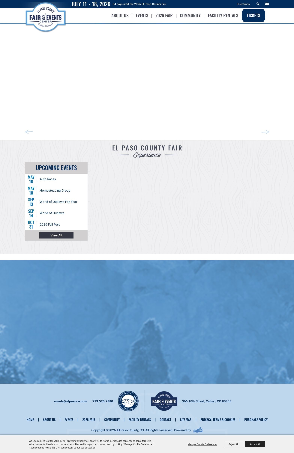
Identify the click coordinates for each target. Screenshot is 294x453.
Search (258, 3)
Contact (165, 417)
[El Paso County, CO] (46, 23)
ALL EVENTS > (56, 233)
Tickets (253, 15)
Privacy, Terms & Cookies (217, 417)
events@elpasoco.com (70, 399)
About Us (119, 15)
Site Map (185, 417)
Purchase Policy (256, 417)
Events (142, 15)
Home (30, 417)
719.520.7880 (102, 399)
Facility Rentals (223, 15)
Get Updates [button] (267, 4)
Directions (243, 4)
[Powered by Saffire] (198, 428)
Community (190, 15)
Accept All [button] (255, 444)
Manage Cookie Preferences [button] (202, 444)
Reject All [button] (233, 444)
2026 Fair (163, 15)
